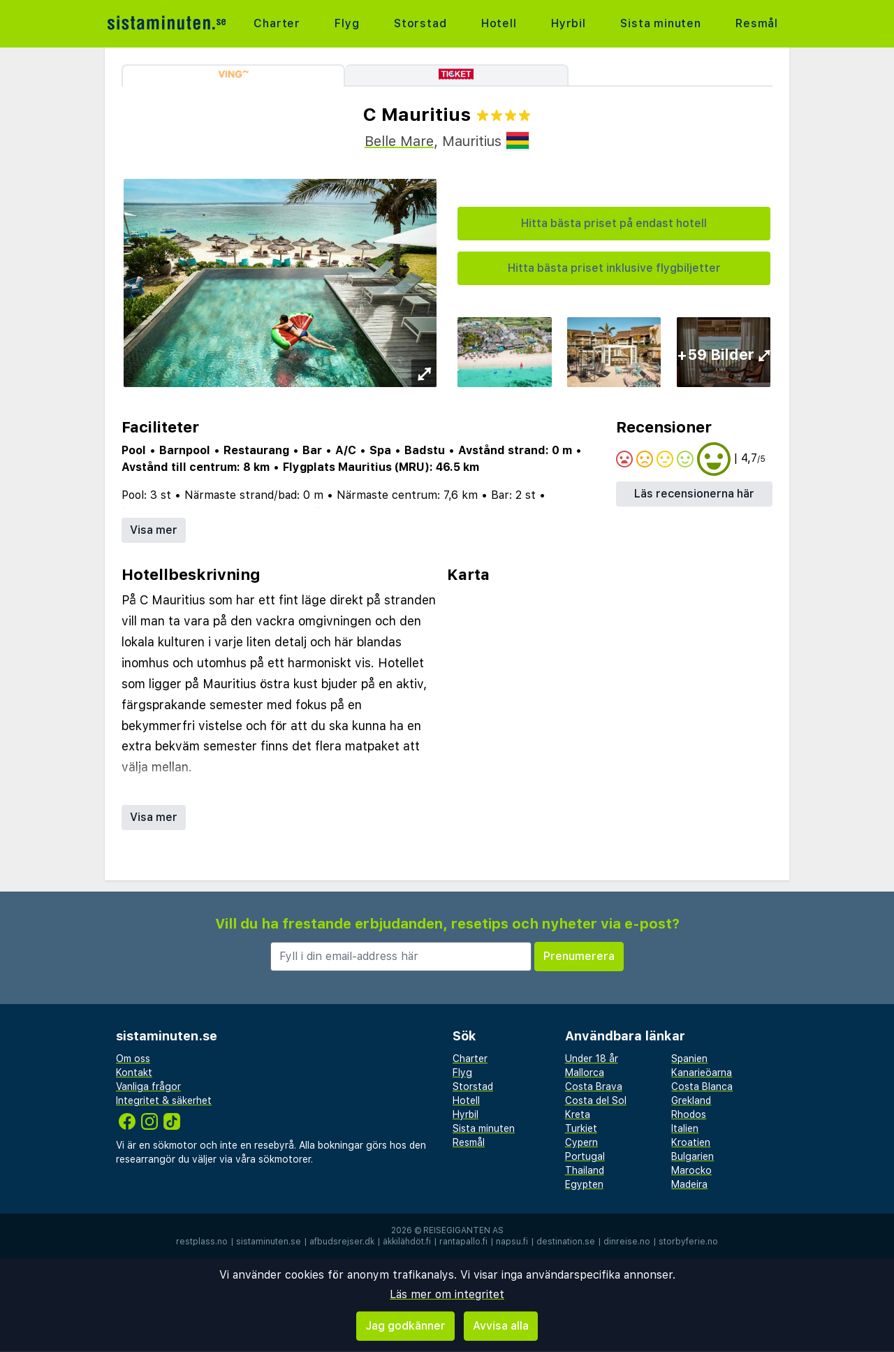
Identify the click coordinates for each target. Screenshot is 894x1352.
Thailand (584, 1170)
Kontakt (134, 1072)
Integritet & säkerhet (164, 1100)
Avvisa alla (501, 1325)
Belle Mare (399, 141)
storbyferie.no (688, 1241)
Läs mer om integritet (447, 1294)
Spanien (689, 1058)
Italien (684, 1128)
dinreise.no (626, 1241)
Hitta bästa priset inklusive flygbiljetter (614, 268)
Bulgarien (692, 1156)
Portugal (585, 1156)
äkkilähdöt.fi (407, 1241)
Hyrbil (568, 23)
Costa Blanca (702, 1086)
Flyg (347, 23)
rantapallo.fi (463, 1241)
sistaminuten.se (268, 1241)
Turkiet (581, 1128)
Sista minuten (660, 23)
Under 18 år (591, 1058)
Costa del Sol (595, 1100)
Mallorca (584, 1072)
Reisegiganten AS (463, 1230)
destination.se (565, 1241)
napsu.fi (512, 1241)
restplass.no (202, 1241)
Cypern (581, 1142)
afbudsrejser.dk (341, 1241)
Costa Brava (593, 1086)
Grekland (691, 1100)
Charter (277, 23)
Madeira (689, 1184)
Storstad (420, 23)
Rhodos (688, 1114)
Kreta (577, 1114)
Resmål (756, 23)
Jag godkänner (405, 1325)
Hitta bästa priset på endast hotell (614, 223)
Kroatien (690, 1142)
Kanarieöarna (701, 1072)
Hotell (499, 23)
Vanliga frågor (148, 1086)
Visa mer (153, 530)
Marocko (691, 1170)
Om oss (133, 1058)
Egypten (584, 1184)
